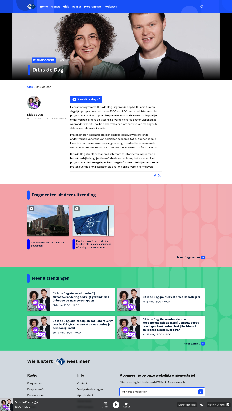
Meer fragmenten (191, 257)
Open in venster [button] (218, 404)
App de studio (85, 395)
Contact (82, 383)
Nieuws (55, 6)
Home (44, 6)
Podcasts (110, 6)
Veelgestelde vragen (90, 389)
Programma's (93, 6)
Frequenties (34, 383)
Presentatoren (36, 395)
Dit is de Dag (35, 115)
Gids (66, 6)
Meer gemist (194, 344)
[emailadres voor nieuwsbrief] (162, 392)
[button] (105, 405)
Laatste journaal (187, 405)
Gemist (76, 6)
